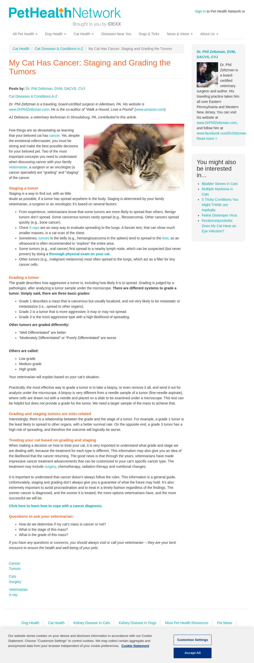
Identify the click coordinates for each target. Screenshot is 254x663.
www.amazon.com (150, 109)
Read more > (207, 139)
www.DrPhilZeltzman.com (29, 109)
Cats (12, 576)
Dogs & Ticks (149, 34)
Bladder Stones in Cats (220, 184)
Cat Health (84, 34)
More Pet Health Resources (186, 623)
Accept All (192, 655)
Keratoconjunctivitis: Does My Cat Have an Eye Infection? (219, 226)
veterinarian (18, 167)
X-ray (13, 595)
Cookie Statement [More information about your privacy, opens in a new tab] (135, 647)
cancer (54, 136)
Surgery (15, 582)
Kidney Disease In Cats (91, 623)
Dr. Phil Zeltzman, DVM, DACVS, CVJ (55, 89)
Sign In (200, 11)
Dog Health (55, 34)
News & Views (180, 34)
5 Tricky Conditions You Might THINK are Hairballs (220, 204)
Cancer (14, 563)
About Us (209, 34)
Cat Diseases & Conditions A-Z (59, 49)
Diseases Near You (116, 34)
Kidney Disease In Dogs (137, 623)
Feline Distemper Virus (219, 215)
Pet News (224, 623)
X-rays (34, 228)
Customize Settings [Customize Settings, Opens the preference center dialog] (192, 642)
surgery (50, 467)
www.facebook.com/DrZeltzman (221, 133)
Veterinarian (18, 589)
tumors (43, 238)
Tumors (15, 569)
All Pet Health (25, 34)
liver (165, 238)
